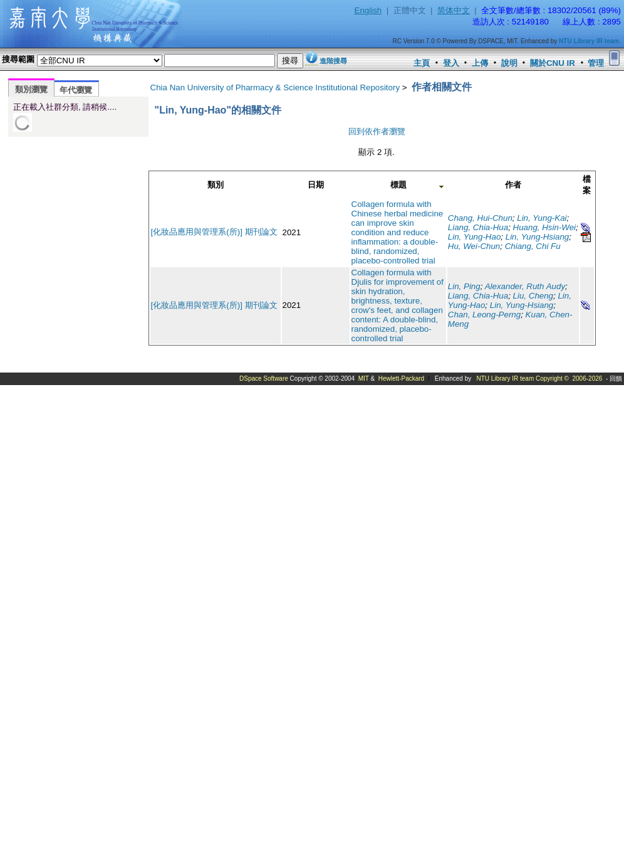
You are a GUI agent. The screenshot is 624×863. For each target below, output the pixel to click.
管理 (596, 63)
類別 (215, 184)
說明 (509, 63)
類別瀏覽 (31, 89)
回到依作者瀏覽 (376, 131)
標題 (398, 184)
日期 (316, 184)
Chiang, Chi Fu (533, 246)
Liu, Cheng (533, 295)
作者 (513, 184)
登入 (451, 63)
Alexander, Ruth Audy (525, 286)
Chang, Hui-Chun (480, 218)
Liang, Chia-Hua (478, 227)
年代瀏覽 (76, 90)
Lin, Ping (464, 286)
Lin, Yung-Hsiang (537, 236)
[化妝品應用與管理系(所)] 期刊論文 (214, 231)
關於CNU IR (552, 63)
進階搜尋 (333, 61)
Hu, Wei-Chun (474, 246)
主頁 (421, 63)
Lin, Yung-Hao (474, 236)
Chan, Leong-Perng (484, 314)
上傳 (480, 63)
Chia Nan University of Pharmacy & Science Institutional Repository (275, 87)
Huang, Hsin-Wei (544, 227)
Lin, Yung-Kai (541, 218)
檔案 (587, 184)
